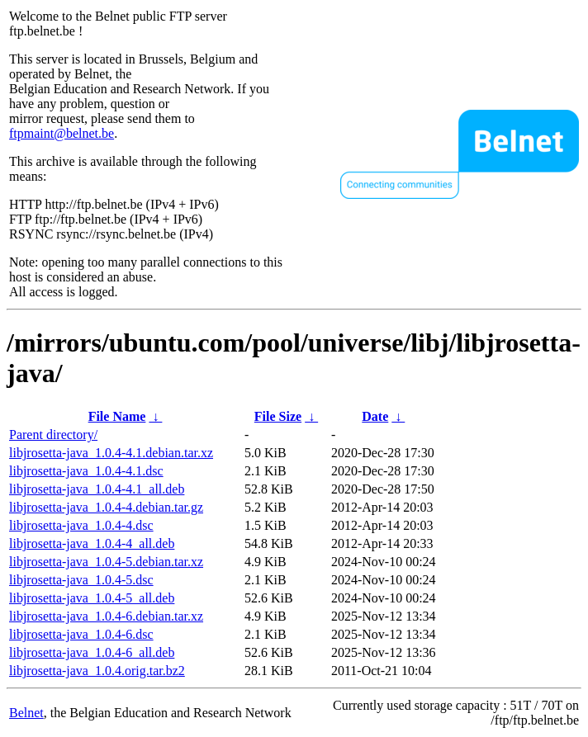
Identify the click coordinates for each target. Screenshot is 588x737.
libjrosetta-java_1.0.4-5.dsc (81, 580)
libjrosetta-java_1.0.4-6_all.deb (91, 652)
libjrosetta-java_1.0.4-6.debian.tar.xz (106, 616)
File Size (277, 416)
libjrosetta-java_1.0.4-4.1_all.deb (96, 489)
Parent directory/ (53, 435)
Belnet (26, 713)
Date (375, 416)
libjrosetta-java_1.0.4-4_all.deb (91, 543)
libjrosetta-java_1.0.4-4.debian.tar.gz (106, 507)
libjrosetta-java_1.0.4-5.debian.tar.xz (106, 562)
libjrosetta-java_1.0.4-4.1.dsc (86, 471)
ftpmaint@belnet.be (61, 133)
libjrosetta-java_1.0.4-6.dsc (81, 634)
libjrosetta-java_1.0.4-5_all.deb (91, 598)
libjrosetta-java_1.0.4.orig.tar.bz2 (97, 671)
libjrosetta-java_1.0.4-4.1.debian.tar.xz (111, 453)
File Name (117, 416)
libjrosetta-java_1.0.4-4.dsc (81, 525)
